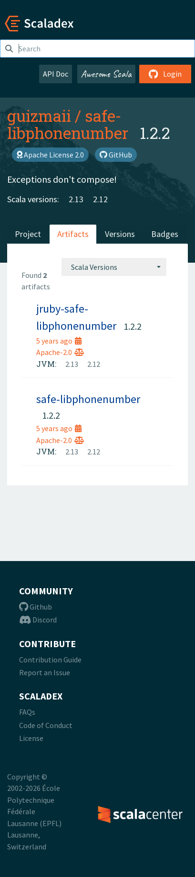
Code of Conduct (45, 725)
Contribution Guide (50, 659)
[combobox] (114, 267)
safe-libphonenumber (67, 124)
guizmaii (39, 115)
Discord (38, 619)
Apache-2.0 (60, 352)
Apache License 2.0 (50, 154)
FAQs (27, 712)
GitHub (116, 154)
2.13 (76, 199)
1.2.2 (132, 326)
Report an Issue (44, 672)
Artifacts (73, 233)
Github (35, 606)
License (31, 738)
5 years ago (59, 340)
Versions (120, 233)
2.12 (100, 199)
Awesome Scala (106, 74)
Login (165, 74)
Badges (164, 233)
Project (28, 233)
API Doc (55, 74)
